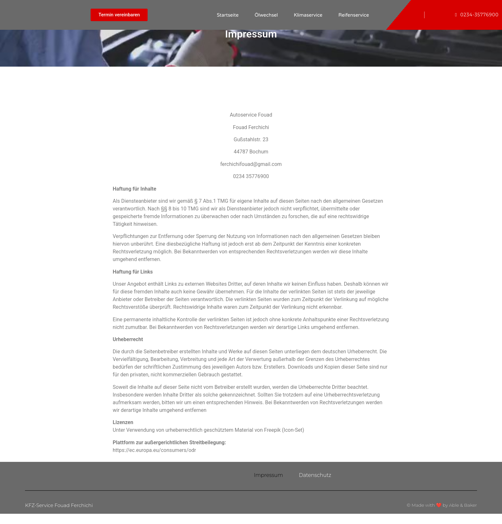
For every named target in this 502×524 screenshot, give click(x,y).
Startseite (228, 15)
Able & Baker (463, 515)
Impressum (268, 480)
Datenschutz (315, 480)
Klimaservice (308, 15)
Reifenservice (353, 15)
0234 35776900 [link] (251, 176)
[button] (119, 15)
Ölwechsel (266, 15)
